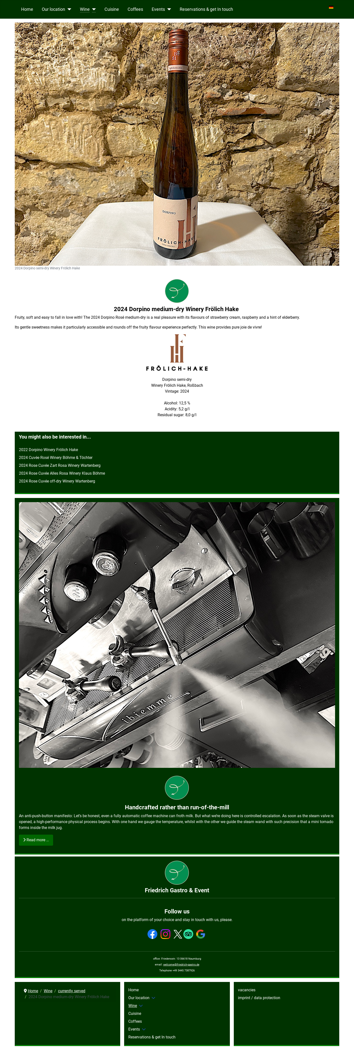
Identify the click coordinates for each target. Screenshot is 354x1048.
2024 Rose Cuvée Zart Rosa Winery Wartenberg (60, 465)
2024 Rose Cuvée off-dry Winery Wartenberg (57, 481)
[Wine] (93, 9)
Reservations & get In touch (206, 9)
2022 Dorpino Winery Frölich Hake (48, 449)
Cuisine (111, 9)
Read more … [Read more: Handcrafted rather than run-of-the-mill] (36, 840)
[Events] (168, 9)
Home (27, 9)
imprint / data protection (259, 997)
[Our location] (68, 9)
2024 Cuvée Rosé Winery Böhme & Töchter (55, 457)
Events (158, 9)
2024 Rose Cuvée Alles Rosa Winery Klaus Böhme (62, 473)
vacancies (246, 990)
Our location (53, 9)
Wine (85, 9)
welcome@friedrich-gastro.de (181, 964)
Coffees (135, 9)
